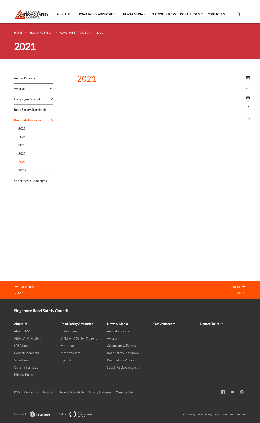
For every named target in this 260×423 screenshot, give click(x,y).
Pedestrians (68, 331)
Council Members (26, 353)
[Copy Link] (246, 87)
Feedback (49, 392)
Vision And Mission (27, 338)
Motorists (67, 346)
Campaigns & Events (33, 99)
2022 (22, 153)
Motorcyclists (70, 353)
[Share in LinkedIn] (246, 116)
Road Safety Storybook (30, 110)
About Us (63, 14)
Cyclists (65, 360)
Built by (78, 414)
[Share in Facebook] (246, 105)
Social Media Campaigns (30, 181)
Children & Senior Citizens (78, 338)
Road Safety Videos (33, 120)
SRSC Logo (21, 346)
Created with (35, 414)
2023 (22, 145)
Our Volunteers (164, 14)
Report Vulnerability (72, 392)
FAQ (17, 392)
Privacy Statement (100, 392)
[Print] (246, 77)
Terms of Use (124, 392)
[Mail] (246, 95)
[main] (130, 161)
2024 (22, 137)
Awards (33, 89)
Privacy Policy (24, 375)
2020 (22, 170)
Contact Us (216, 14)
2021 (22, 162)
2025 (22, 128)
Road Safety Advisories (96, 14)
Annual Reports (24, 78)
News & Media (133, 14)
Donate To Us (190, 14)
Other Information (27, 367)
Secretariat (22, 360)
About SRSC (22, 331)
